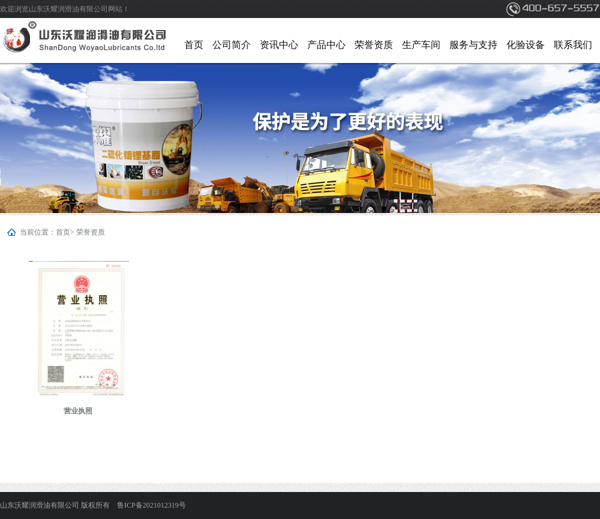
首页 (193, 45)
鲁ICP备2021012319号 (151, 505)
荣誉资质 (374, 45)
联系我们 (573, 45)
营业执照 (78, 411)
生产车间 (421, 45)
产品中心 (326, 45)
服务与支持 (473, 45)
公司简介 (231, 45)
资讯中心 (279, 45)
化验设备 (525, 45)
